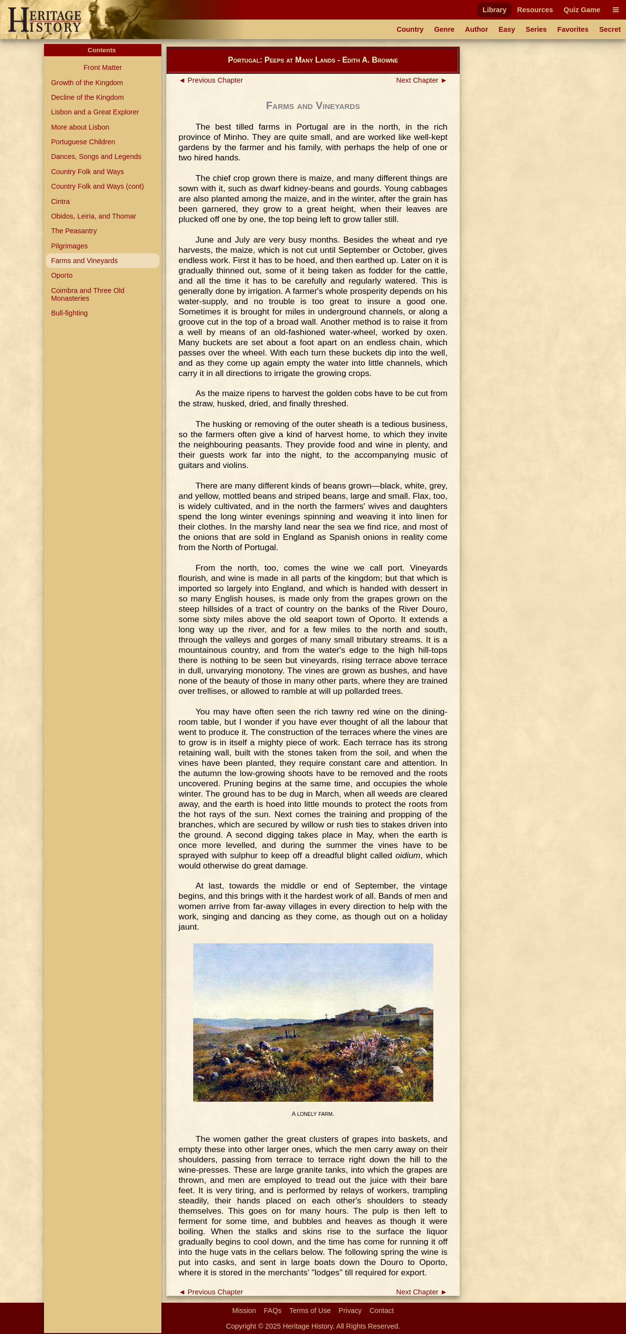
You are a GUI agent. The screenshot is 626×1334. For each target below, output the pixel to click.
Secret (610, 29)
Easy (507, 29)
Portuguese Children (83, 142)
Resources (535, 10)
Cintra (60, 201)
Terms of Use (310, 1310)
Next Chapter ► (421, 80)
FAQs (273, 1310)
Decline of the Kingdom (87, 97)
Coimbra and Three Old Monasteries (87, 294)
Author (476, 29)
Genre (444, 29)
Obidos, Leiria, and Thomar (93, 216)
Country (410, 29)
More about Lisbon (80, 127)
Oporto (61, 275)
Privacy (349, 1310)
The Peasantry (74, 231)
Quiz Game (581, 10)
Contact (382, 1310)
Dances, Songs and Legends (96, 156)
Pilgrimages (69, 246)
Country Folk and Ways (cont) (97, 186)
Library (495, 10)
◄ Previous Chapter (211, 80)
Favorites (573, 29)
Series (536, 29)
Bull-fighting (69, 313)
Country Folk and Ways (87, 172)
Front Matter (103, 67)
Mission (244, 1310)
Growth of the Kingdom (87, 83)
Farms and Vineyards (84, 261)
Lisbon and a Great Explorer (95, 112)
